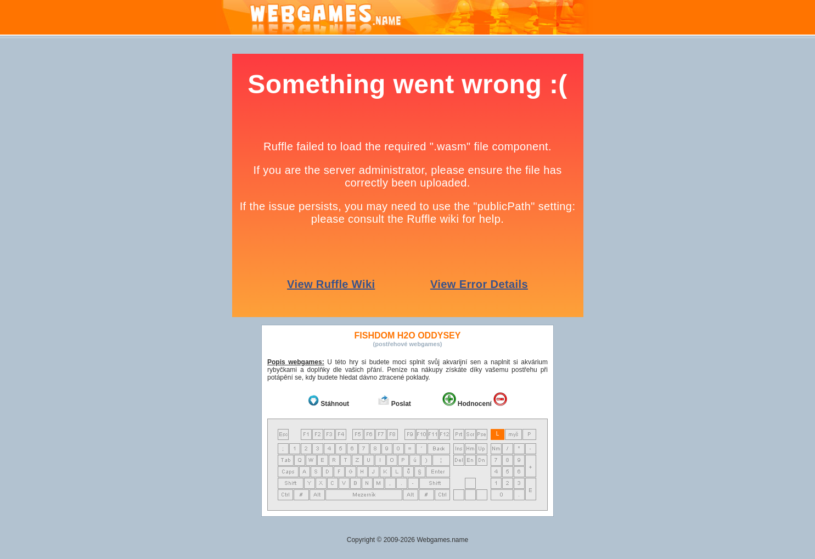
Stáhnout (335, 404)
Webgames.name (442, 540)
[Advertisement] (106, 218)
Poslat (401, 404)
